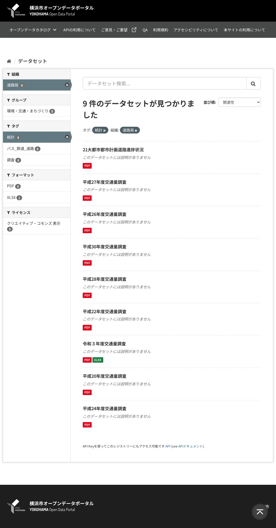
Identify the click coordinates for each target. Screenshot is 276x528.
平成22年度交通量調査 (104, 311)
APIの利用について (79, 29)
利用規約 (160, 29)
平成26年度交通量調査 (104, 214)
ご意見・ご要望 (114, 29)
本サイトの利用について (244, 29)
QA (145, 29)
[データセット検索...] (165, 83)
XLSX (97, 360)
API (167, 446)
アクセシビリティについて (196, 29)
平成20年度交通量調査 (104, 376)
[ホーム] (9, 60)
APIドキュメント (190, 446)
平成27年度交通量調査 (104, 182)
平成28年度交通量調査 (104, 279)
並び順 (209, 102)
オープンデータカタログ (30, 29)
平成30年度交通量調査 (104, 246)
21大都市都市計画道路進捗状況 (113, 149)
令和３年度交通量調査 (104, 343)
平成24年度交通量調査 (104, 408)
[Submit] (253, 83)
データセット (32, 60)
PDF (87, 166)
